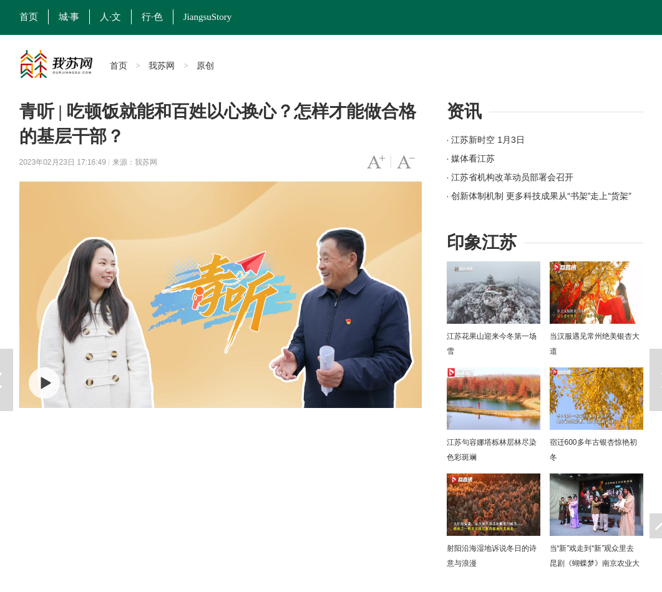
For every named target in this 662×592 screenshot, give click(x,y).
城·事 (69, 17)
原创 (205, 65)
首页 (28, 17)
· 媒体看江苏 (471, 158)
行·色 (152, 17)
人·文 (110, 17)
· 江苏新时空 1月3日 (486, 140)
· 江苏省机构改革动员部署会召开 (510, 177)
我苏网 (161, 65)
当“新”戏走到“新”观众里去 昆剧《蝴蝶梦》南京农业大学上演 (595, 563)
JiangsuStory (207, 17)
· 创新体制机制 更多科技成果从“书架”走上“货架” (539, 196)
